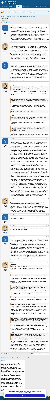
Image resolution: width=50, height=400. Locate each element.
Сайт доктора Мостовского (8, 6)
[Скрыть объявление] (48, 12)
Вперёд (7, 22)
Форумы (19, 6)
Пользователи (26, 6)
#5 (48, 138)
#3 (48, 62)
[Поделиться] (46, 25)
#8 (48, 225)
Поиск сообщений (12, 8)
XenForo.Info (8, 398)
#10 (48, 262)
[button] (15, 6)
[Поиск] (48, 6)
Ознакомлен (25, 395)
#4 (48, 83)
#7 (48, 214)
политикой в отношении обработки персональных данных (30, 391)
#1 (48, 25)
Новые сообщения (4, 8)
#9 (48, 236)
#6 (48, 198)
